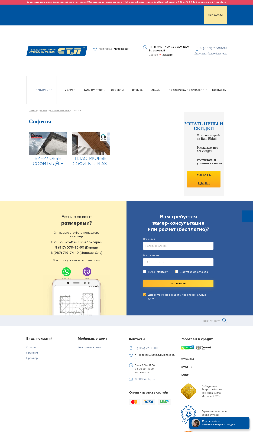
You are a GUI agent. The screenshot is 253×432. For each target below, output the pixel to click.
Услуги (70, 87)
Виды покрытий (39, 335)
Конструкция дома (89, 344)
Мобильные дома (92, 335)
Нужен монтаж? (158, 269)
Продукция (43, 87)
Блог (185, 372)
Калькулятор (93, 87)
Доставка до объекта (194, 269)
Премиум (32, 349)
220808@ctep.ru (144, 376)
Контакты (219, 87)
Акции (156, 87)
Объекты (117, 87)
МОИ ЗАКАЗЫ (215, 14)
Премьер (32, 355)
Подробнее (220, 2)
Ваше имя (149, 235)
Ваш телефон (151, 252)
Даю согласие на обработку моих (177, 293)
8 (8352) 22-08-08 (213, 47)
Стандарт (32, 344)
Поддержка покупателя (186, 87)
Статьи (186, 364)
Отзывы (137, 87)
